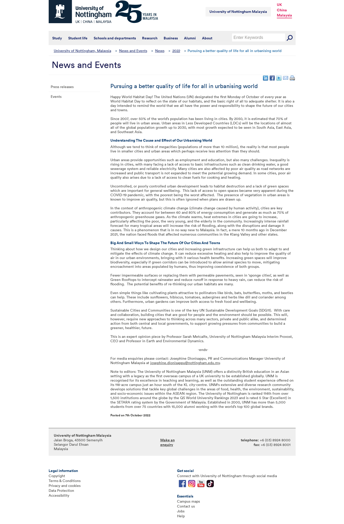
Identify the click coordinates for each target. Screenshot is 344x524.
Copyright (57, 475)
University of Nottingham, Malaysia (82, 50)
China (282, 10)
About (207, 38)
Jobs (180, 511)
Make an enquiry (167, 442)
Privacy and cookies (65, 485)
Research (149, 38)
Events (56, 96)
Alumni (190, 38)
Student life (77, 38)
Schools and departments (115, 38)
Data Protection (61, 490)
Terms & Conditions (65, 480)
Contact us (186, 506)
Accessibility (59, 495)
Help (181, 515)
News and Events (133, 50)
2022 (176, 50)
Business (171, 38)
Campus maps (188, 501)
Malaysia (284, 15)
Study (57, 38)
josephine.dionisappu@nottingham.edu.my (185, 362)
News (159, 50)
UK (279, 4)
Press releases (62, 86)
